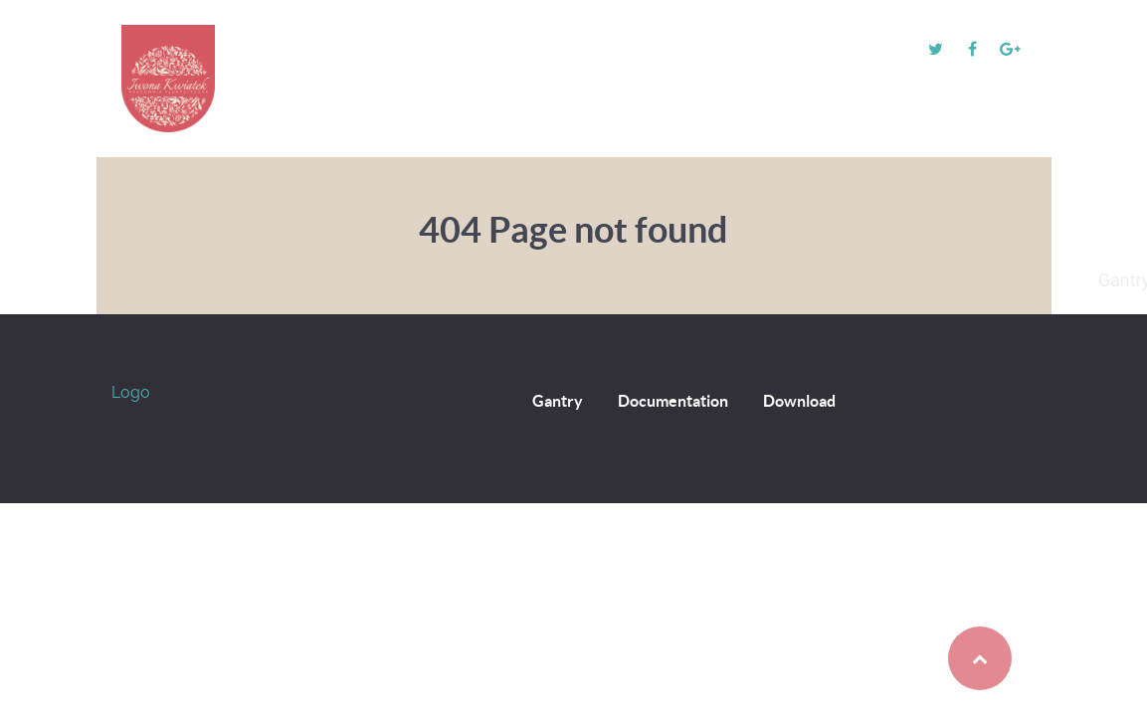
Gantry (557, 401)
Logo (130, 392)
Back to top (938, 658)
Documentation (673, 401)
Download (799, 401)
